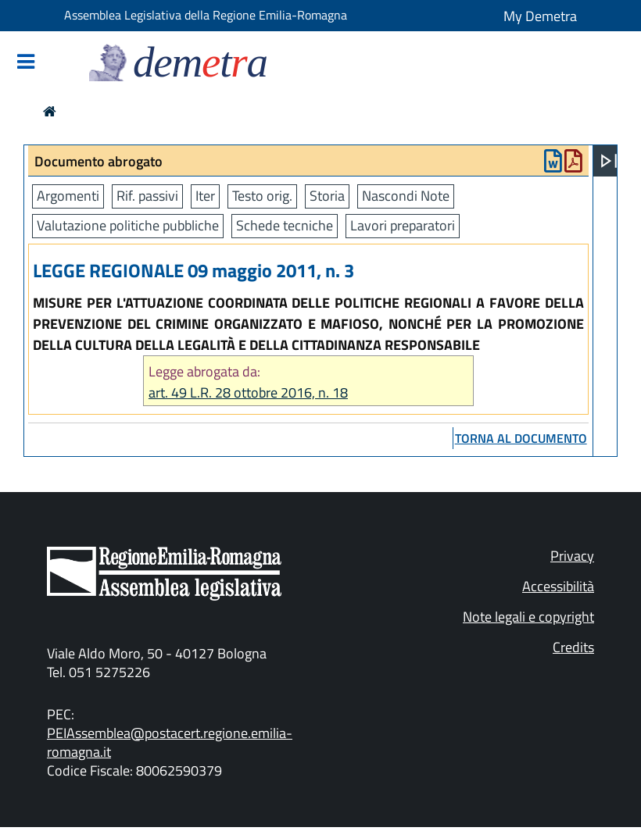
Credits (573, 647)
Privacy (572, 555)
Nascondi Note (405, 195)
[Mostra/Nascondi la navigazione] (25, 63)
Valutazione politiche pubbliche (128, 225)
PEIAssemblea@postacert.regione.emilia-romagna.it (169, 742)
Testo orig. (262, 195)
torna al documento (521, 438)
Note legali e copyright (528, 616)
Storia (327, 195)
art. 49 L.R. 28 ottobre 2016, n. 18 (248, 392)
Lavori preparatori (402, 225)
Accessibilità (558, 586)
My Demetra (540, 16)
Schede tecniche (284, 225)
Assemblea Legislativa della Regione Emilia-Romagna (205, 14)
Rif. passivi (147, 195)
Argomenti (68, 195)
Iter (205, 195)
